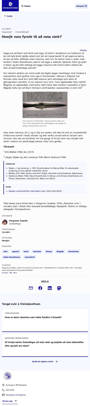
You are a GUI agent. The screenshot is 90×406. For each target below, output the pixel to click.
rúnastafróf (30, 257)
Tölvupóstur (16, 395)
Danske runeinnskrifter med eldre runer (27, 191)
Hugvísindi (7, 32)
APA (10, 273)
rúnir (5, 251)
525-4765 (10, 390)
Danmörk (37, 251)
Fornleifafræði (22, 32)
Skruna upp (9, 401)
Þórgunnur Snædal (18, 220)
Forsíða (9, 16)
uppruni (15, 251)
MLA (15, 273)
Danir (26, 251)
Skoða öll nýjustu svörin (45, 361)
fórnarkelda (73, 251)
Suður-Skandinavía (11, 257)
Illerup (49, 251)
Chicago (5, 273)
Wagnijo (60, 251)
